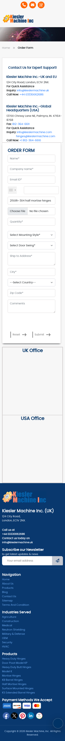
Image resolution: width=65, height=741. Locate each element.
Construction (10, 621)
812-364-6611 (21, 124)
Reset (20, 335)
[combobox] (12, 190)
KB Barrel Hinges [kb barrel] (12, 680)
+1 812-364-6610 (30, 140)
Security (7, 642)
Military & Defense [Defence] (13, 634)
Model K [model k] (7, 671)
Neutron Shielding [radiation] (13, 629)
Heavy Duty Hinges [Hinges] (14, 658)
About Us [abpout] (7, 583)
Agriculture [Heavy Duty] (9, 617)
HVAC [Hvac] (5, 646)
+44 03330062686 (31, 94)
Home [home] (6, 579)
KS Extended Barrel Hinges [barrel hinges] (18, 692)
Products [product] (7, 588)
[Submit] (57, 561)
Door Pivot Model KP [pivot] (14, 663)
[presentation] (22, 319)
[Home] (18, 18)
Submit (43, 335)
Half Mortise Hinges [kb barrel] (14, 684)
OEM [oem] (5, 638)
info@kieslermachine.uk (33, 90)
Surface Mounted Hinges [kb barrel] (17, 688)
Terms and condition (15, 605)
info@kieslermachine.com (34, 132)
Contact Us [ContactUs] (9, 596)
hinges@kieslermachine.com (35, 136)
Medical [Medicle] (7, 625)
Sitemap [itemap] (7, 600)
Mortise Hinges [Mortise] (11, 675)
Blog (5, 592)
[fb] (6, 716)
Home (9, 48)
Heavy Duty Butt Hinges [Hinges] (16, 667)
